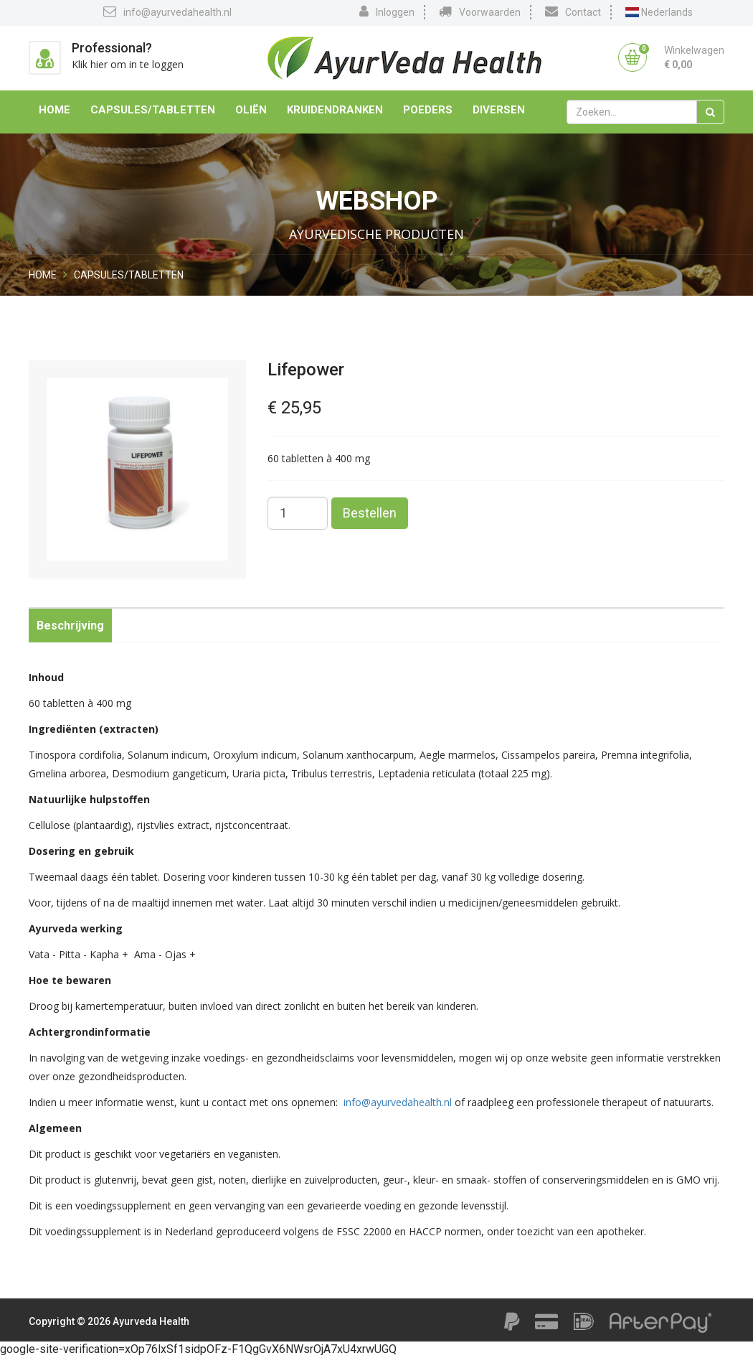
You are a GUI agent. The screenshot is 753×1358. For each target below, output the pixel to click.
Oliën (251, 109)
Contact (573, 11)
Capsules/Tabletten (152, 109)
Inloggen (387, 11)
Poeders (428, 109)
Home (54, 109)
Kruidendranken (335, 109)
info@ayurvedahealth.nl (167, 11)
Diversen (499, 109)
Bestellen (370, 512)
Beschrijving (70, 625)
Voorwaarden (480, 11)
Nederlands (659, 12)
